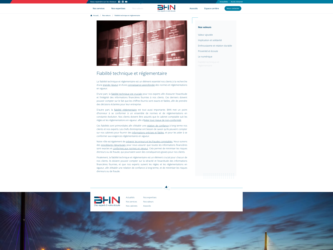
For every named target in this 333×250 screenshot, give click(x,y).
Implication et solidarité (210, 40)
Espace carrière (211, 8)
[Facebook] (119, 1)
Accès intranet (237, 1)
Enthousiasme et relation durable (215, 45)
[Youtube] (126, 1)
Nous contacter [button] (233, 8)
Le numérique (205, 56)
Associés (194, 8)
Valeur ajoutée (205, 34)
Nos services (99, 8)
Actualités (224, 1)
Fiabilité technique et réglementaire (208, 64)
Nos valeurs (137, 8)
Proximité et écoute (208, 51)
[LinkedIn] (122, 1)
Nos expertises (118, 8)
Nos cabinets (131, 205)
